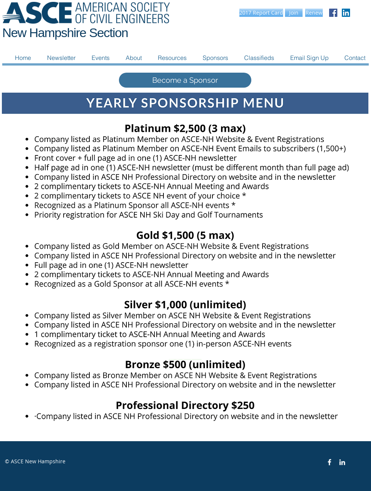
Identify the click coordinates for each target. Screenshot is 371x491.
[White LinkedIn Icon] (342, 462)
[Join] (294, 13)
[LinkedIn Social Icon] (346, 13)
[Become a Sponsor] (185, 80)
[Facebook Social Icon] (333, 13)
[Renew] (314, 13)
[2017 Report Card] (261, 13)
